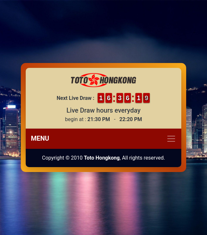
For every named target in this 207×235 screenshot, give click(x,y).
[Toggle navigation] (103, 139)
